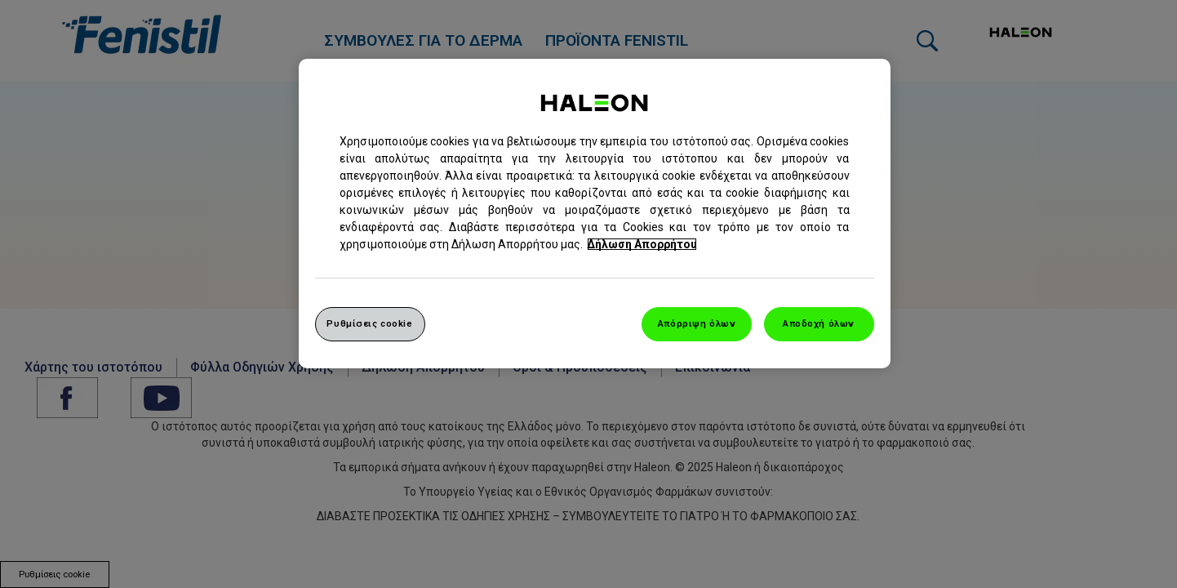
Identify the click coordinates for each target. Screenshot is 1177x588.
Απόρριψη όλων (696, 323)
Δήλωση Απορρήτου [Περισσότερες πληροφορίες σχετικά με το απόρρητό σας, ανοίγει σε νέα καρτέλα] (642, 244)
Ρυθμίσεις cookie (369, 323)
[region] (595, 213)
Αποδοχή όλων (819, 323)
